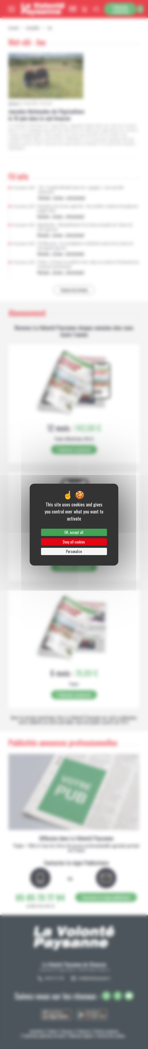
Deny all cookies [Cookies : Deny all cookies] (74, 542)
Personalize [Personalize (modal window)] (74, 551)
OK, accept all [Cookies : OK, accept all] (73, 532)
